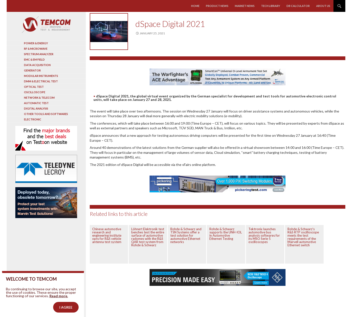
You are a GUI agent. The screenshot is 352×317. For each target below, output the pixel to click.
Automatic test (36, 103)
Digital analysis (36, 108)
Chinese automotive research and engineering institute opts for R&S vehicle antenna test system (106, 235)
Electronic (32, 119)
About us (323, 5)
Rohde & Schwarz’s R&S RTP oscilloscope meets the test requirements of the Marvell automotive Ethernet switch (303, 237)
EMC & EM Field (34, 59)
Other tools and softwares (46, 113)
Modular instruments (41, 75)
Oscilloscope (34, 92)
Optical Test (34, 86)
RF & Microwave (35, 48)
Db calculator (298, 5)
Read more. (58, 302)
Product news (217, 5)
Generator (32, 70)
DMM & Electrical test (41, 81)
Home (195, 5)
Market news (245, 5)
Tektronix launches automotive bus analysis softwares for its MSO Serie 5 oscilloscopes (264, 235)
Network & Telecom (39, 97)
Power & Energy (36, 43)
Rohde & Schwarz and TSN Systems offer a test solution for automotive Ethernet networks (185, 235)
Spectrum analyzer (38, 54)
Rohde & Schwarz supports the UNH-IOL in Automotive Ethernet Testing (225, 234)
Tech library (270, 5)
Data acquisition (37, 65)
